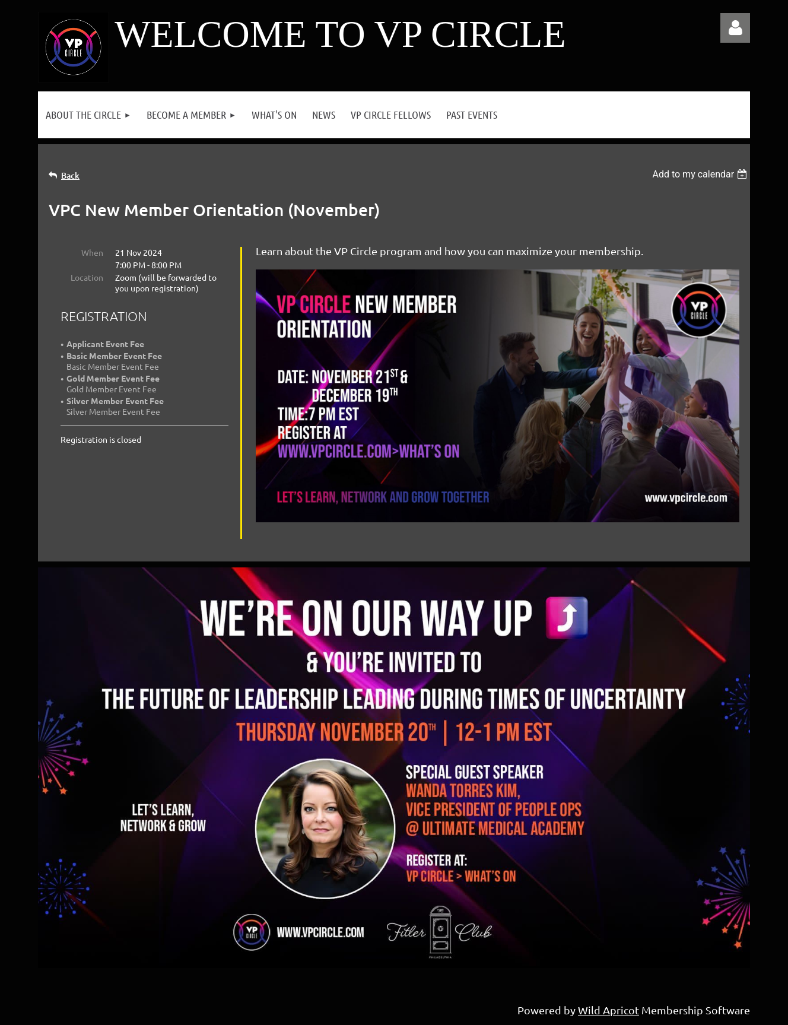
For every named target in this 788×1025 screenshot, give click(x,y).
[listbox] (701, 174)
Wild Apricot (608, 1010)
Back (70, 175)
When (92, 252)
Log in (735, 28)
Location (87, 277)
